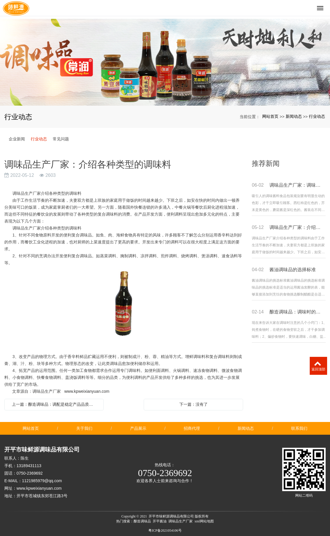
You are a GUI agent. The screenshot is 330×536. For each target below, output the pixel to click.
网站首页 (270, 116)
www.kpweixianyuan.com (87, 391)
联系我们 (299, 428)
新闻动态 (294, 116)
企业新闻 (17, 139)
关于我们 (84, 428)
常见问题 (61, 139)
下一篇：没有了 (193, 404)
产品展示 (138, 428)
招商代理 (192, 428)
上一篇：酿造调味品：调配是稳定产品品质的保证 (55, 404)
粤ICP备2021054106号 (165, 530)
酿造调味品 (142, 521)
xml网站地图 (204, 521)
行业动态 (317, 116)
